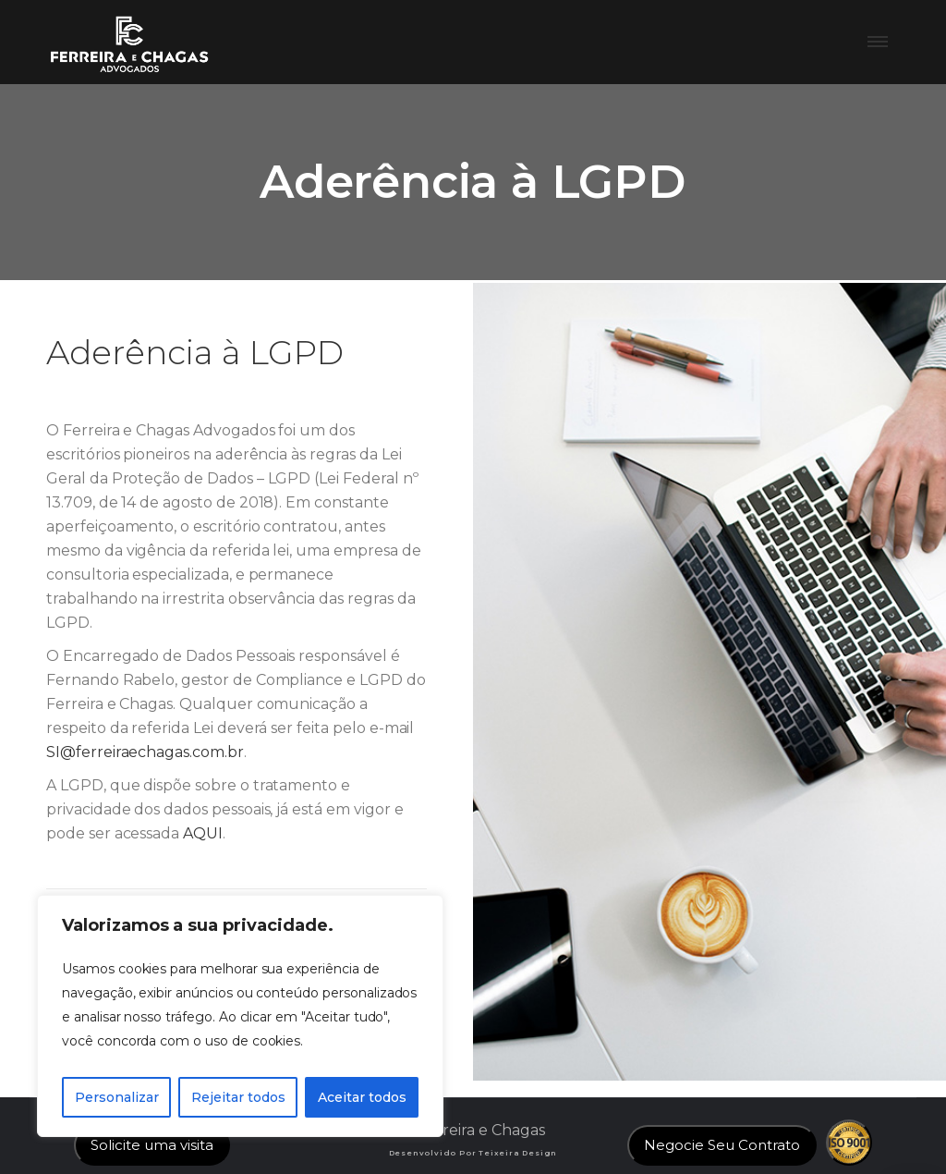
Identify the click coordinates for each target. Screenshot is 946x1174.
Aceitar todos (362, 1097)
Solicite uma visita (152, 1145)
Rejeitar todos (238, 1097)
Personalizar (117, 1097)
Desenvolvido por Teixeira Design (473, 1152)
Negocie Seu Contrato (722, 1145)
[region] (240, 1016)
